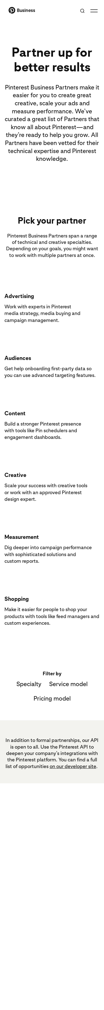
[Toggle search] (82, 11)
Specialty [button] (28, 684)
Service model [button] (68, 684)
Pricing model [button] (52, 698)
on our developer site (73, 766)
